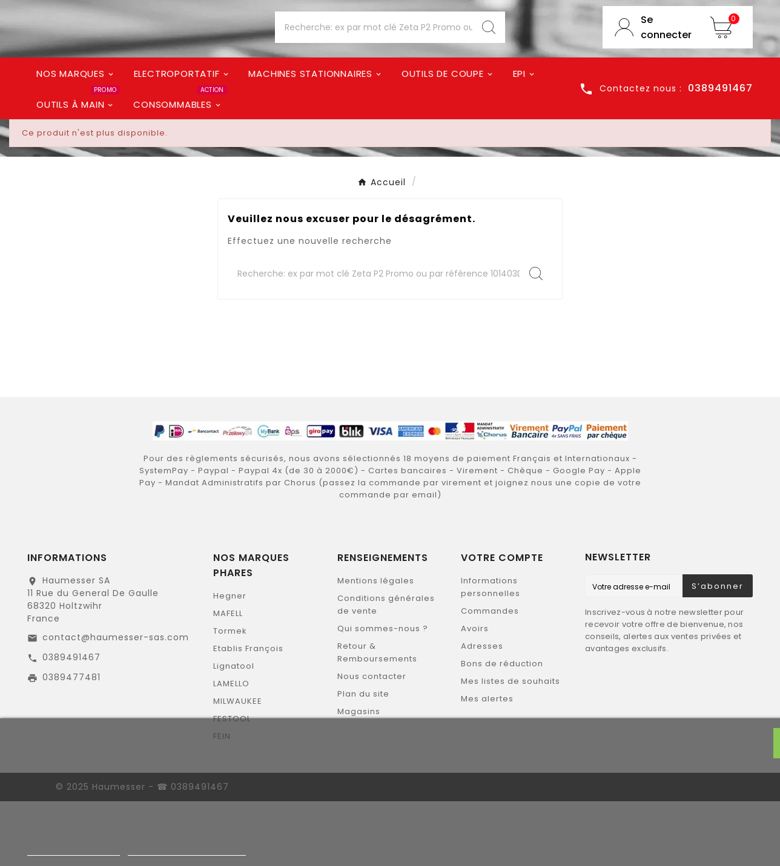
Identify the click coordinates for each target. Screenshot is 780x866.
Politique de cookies (73, 850)
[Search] (488, 61)
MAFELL (228, 678)
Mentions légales (375, 645)
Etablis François (248, 713)
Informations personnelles (490, 652)
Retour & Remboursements (377, 717)
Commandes (490, 675)
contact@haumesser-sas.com (115, 702)
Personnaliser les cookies (187, 850)
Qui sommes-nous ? (382, 693)
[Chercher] (373, 61)
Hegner (229, 660)
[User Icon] (650, 61)
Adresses (482, 711)
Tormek (230, 695)
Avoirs (475, 693)
